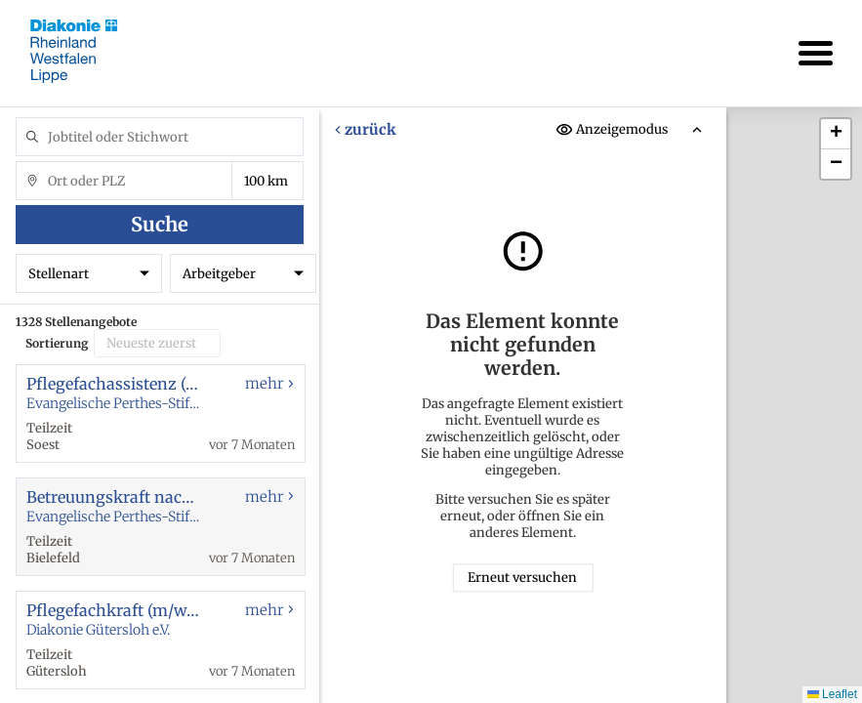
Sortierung (57, 343)
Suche (159, 224)
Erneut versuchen (523, 578)
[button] (835, 134)
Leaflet (832, 694)
